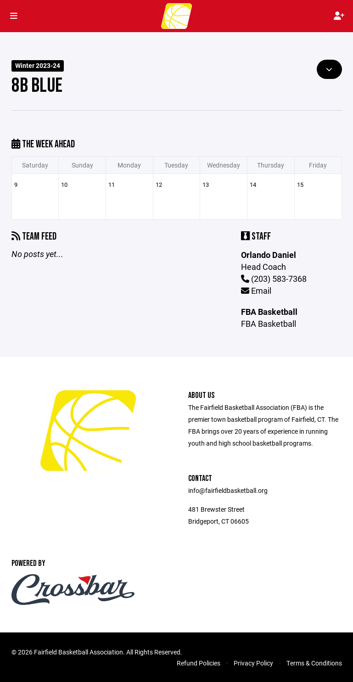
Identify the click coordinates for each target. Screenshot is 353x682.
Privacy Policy (253, 663)
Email (256, 290)
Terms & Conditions (314, 663)
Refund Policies (198, 663)
